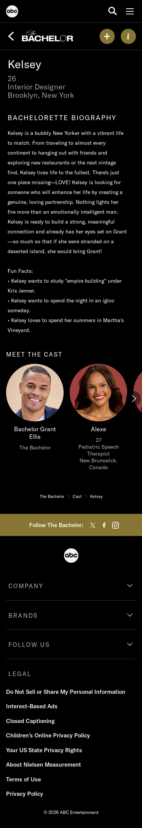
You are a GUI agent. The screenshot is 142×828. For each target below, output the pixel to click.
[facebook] (104, 525)
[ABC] (12, 12)
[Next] (133, 398)
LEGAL (19, 673)
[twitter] (92, 525)
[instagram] (115, 525)
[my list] (107, 36)
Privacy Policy (24, 793)
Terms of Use (23, 779)
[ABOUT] (128, 36)
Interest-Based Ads (32, 706)
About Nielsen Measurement (43, 764)
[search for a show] (112, 11)
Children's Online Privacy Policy (48, 735)
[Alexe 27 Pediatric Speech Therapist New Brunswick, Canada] (98, 419)
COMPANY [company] (26, 585)
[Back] (11, 36)
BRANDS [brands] (23, 615)
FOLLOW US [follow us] (29, 644)
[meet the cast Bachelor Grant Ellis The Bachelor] (35, 409)
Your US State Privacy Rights (44, 750)
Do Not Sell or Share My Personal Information (65, 691)
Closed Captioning (30, 721)
